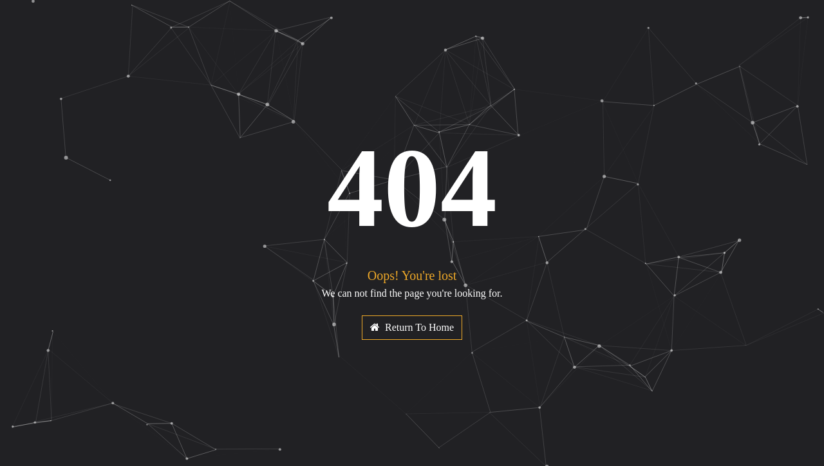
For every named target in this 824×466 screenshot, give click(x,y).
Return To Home (412, 327)
